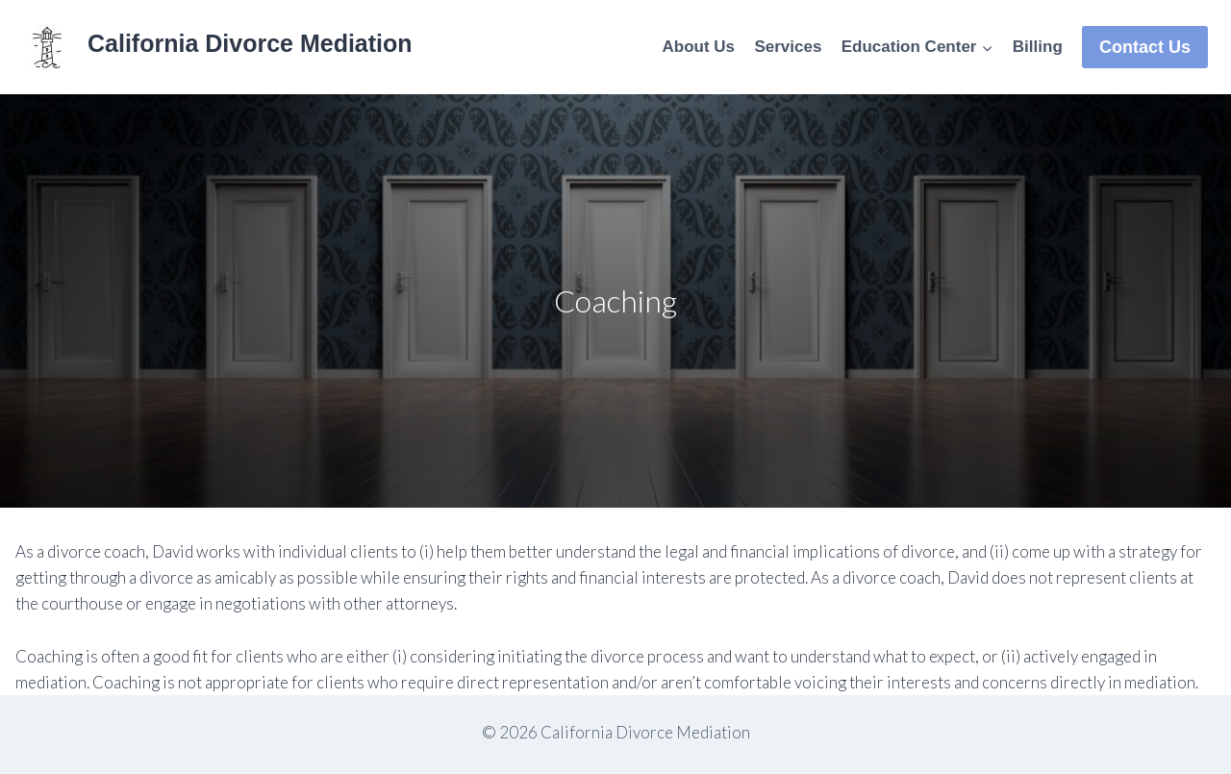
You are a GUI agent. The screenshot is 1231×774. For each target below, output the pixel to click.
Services (787, 46)
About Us (698, 46)
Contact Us (1145, 47)
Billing (1038, 46)
